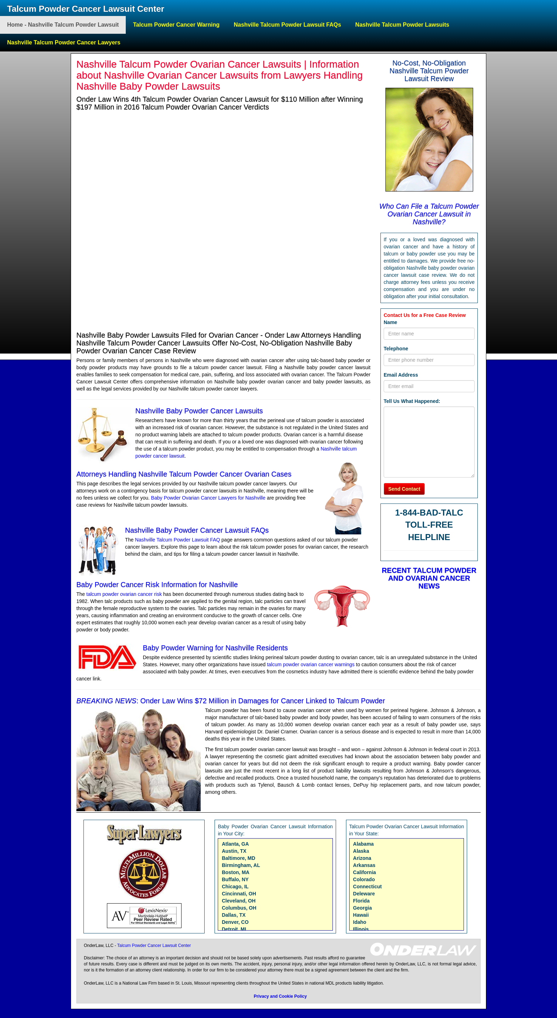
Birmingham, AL (241, 865)
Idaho (359, 922)
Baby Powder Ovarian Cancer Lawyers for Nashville (208, 498)
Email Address (401, 375)
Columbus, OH (239, 908)
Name (390, 322)
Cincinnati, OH (239, 893)
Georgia (362, 908)
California (364, 872)
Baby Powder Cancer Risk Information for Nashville (157, 584)
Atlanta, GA (235, 844)
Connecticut (367, 886)
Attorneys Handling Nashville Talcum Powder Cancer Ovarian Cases (183, 474)
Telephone (396, 348)
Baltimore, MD (238, 858)
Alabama (363, 844)
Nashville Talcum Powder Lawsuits (402, 25)
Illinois (361, 929)
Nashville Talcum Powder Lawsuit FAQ (178, 540)
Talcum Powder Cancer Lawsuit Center (85, 9)
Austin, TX (234, 851)
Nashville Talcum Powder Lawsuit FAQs (287, 25)
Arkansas (364, 865)
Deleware (364, 893)
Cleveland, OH (238, 901)
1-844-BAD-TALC (429, 512)
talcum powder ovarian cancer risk (124, 594)
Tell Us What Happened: (412, 401)
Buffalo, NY (235, 879)
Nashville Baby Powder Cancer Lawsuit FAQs (197, 530)
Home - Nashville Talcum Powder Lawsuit (63, 25)
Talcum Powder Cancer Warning (176, 25)
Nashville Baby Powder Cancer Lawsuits (199, 411)
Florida (361, 901)
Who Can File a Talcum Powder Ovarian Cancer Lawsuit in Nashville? (429, 214)
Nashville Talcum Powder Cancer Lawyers (63, 42)
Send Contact (404, 489)
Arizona (362, 858)
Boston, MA (235, 872)
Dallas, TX (233, 915)
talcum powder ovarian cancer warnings (311, 664)
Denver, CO (235, 922)
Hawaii (361, 915)
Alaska (361, 851)
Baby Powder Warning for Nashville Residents (215, 648)
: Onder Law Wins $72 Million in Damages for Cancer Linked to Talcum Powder (230, 701)
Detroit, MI (234, 929)
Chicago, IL (235, 886)
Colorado (364, 879)
